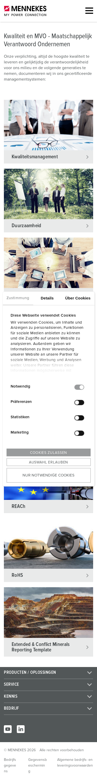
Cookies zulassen (48, 453)
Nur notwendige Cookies (48, 475)
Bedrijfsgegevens (10, 765)
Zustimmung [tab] (17, 298)
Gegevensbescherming (37, 765)
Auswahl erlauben (48, 462)
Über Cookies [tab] (78, 298)
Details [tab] (47, 298)
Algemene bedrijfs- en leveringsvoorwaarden (75, 762)
